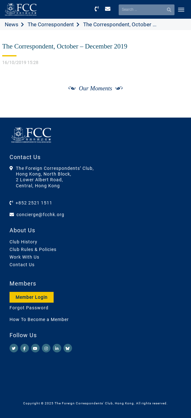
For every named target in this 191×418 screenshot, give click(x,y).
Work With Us (24, 257)
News (11, 24)
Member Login (32, 297)
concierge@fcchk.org (40, 214)
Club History (23, 241)
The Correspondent (51, 24)
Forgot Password (29, 307)
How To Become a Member (39, 319)
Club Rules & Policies (33, 249)
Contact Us (22, 264)
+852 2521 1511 (34, 202)
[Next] (177, 95)
